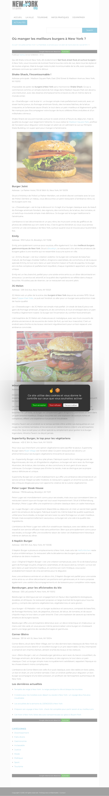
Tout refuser (55, 405)
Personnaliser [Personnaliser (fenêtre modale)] (71, 405)
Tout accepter (39, 405)
